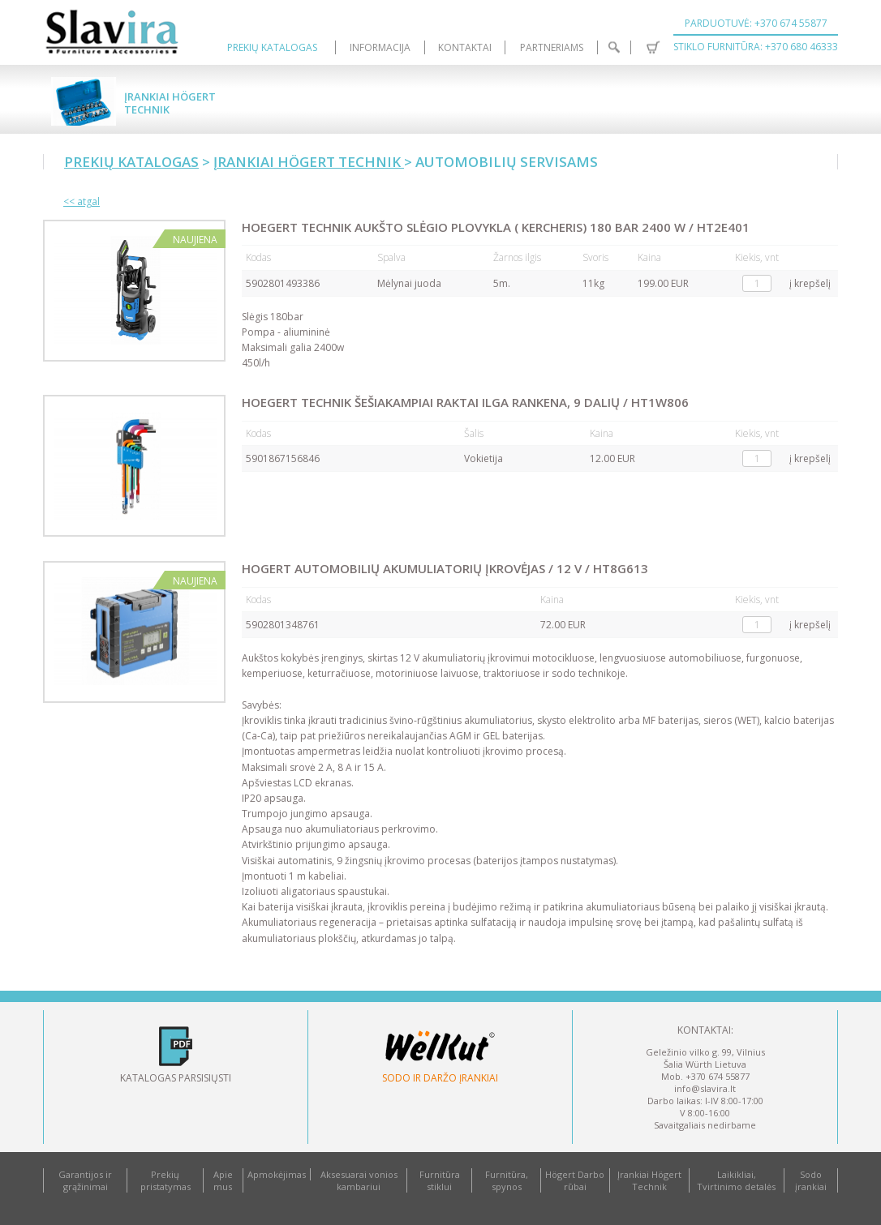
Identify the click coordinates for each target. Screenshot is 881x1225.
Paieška (614, 47)
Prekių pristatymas (165, 1180)
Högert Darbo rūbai (574, 1180)
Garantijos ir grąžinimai (85, 1180)
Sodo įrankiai (811, 1180)
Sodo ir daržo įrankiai (440, 1078)
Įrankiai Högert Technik (170, 103)
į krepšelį (810, 283)
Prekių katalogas (272, 47)
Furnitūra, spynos (506, 1180)
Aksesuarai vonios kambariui (359, 1180)
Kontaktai (465, 47)
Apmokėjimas (276, 1174)
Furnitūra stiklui (439, 1180)
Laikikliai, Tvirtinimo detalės (736, 1180)
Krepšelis (653, 47)
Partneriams (551, 47)
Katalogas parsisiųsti (175, 1078)
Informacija (380, 47)
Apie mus (223, 1180)
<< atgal (81, 201)
